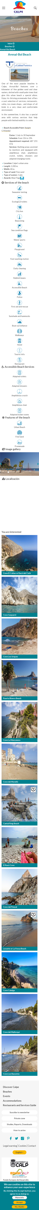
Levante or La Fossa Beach (14, 949)
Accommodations (12, 1100)
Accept (19, 1202)
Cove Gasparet (9, 615)
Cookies (22, 1145)
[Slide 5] (22, 471)
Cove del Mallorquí (11, 1032)
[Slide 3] (14, 471)
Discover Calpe (11, 1087)
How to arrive (19, 1130)
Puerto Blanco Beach (12, 698)
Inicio (10, 43)
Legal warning (10, 1145)
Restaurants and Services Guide (19, 1105)
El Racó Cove (8, 865)
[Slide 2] (10, 471)
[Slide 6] (25, 471)
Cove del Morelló (10, 782)
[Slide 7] (29, 471)
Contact (32, 1145)
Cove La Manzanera (11, 740)
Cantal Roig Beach (11, 823)
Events (6, 1096)
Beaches (8, 46)
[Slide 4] (18, 471)
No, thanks (19, 1207)
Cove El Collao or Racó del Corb (17, 573)
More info (19, 1197)
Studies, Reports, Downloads (19, 1124)
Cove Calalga (9, 990)
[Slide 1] (8, 472)
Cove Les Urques (10, 656)
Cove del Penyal (10, 907)
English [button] (19, 1152)
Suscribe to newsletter (19, 1112)
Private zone (19, 1118)
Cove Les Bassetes (11, 1074)
